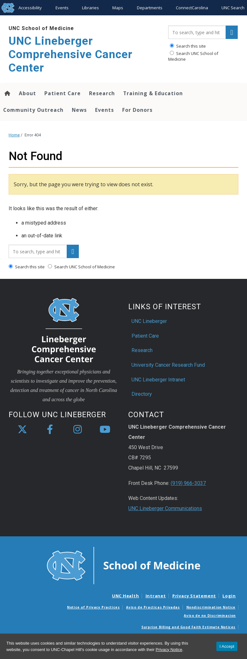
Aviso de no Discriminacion (210, 615)
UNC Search (232, 8)
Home (14, 135)
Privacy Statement (194, 596)
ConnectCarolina (192, 8)
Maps (117, 8)
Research (102, 93)
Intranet (156, 596)
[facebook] (50, 429)
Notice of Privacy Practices (93, 607)
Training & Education (153, 93)
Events (62, 8)
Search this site (188, 46)
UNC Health (125, 596)
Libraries (90, 8)
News (79, 109)
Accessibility (30, 8)
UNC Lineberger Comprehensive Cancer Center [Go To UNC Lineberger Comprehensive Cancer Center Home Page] (70, 54)
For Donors (137, 109)
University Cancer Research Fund (168, 365)
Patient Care (62, 93)
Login (229, 596)
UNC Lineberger (149, 321)
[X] (22, 429)
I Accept (227, 646)
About (27, 93)
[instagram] (78, 429)
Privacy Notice (169, 649)
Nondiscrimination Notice (211, 607)
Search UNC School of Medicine (193, 56)
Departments (149, 8)
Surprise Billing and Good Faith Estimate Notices (188, 627)
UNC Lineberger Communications (165, 508)
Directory (141, 394)
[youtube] (105, 429)
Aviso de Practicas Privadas (153, 607)
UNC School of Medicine (41, 28)
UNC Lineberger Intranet (158, 380)
